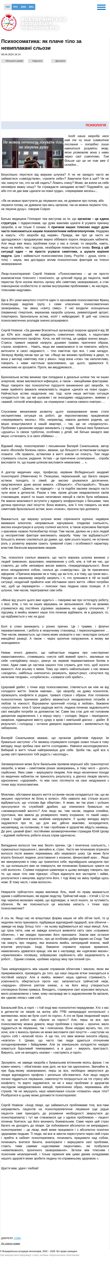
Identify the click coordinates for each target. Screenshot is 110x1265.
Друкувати (60, 61)
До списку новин (10, 1243)
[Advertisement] (55, 94)
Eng (23, 7)
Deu (31, 7)
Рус (15, 7)
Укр (8, 7)
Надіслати (37, 61)
